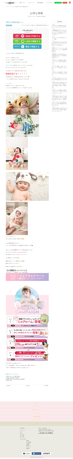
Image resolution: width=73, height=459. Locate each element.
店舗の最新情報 (40, 2)
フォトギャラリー (31, 2)
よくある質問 (28, 442)
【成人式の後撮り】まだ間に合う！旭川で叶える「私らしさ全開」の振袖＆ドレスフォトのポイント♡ (59, 110)
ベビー (12, 6)
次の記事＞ (46, 385)
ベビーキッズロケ (49, 2)
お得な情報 (16, 6)
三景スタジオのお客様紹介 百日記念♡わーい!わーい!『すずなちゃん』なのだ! (59, 74)
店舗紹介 (27, 440)
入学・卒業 (22, 434)
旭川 (42, 25)
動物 (37, 25)
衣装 (44, 25)
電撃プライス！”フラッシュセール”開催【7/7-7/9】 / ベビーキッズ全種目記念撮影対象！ (59, 50)
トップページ (8, 6)
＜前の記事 (8, 385)
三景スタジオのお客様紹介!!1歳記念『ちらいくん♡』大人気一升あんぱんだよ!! (59, 62)
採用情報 (27, 445)
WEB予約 (65, 2)
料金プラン (7, 2)
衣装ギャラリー (22, 2)
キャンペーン (14, 2)
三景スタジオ (28, 25)
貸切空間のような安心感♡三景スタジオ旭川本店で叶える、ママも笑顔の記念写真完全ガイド (59, 56)
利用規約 (27, 448)
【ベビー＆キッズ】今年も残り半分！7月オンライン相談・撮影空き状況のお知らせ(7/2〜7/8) (59, 104)
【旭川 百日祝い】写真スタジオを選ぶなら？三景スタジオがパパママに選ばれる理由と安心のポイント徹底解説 (59, 98)
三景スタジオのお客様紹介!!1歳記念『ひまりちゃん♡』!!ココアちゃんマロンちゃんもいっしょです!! (59, 92)
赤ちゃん (47, 25)
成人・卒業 (22, 436)
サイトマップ (28, 446)
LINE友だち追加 (58, 2)
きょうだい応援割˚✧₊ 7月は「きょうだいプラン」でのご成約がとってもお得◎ (59, 68)
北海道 (40, 25)
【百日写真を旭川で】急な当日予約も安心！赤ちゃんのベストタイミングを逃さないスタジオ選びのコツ (59, 44)
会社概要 (27, 443)
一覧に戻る (27, 385)
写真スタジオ (33, 25)
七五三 (21, 433)
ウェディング (22, 437)
